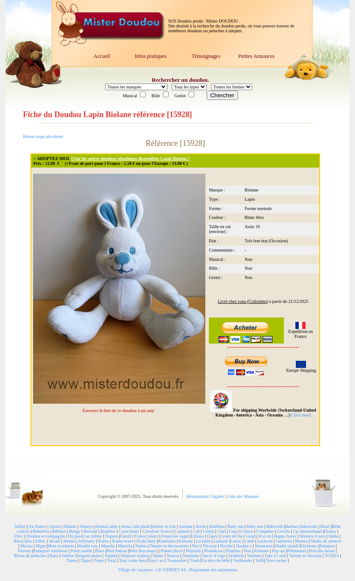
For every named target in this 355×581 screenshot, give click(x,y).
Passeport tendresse (50, 550)
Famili (125, 536)
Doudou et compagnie (45, 536)
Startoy (172, 555)
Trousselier (177, 560)
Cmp (233, 531)
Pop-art (278, 550)
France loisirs (146, 536)
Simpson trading (135, 555)
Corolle (283, 531)
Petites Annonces (256, 56)
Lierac (236, 541)
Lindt (249, 541)
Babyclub (274, 526)
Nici (196, 545)
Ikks (28, 541)
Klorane (186, 541)
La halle (203, 541)
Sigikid (111, 555)
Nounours (263, 545)
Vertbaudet (242, 560)
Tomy (99, 560)
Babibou (216, 526)
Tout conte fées (132, 560)
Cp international (307, 531)
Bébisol (59, 531)
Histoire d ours (312, 536)
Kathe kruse (122, 541)
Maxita (26, 545)
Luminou (284, 541)
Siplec (157, 555)
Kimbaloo (167, 541)
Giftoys (197, 536)
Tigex (85, 560)
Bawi (325, 526)
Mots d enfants (60, 545)
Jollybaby (86, 541)
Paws (100, 550)
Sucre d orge (214, 555)
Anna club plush (135, 526)
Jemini (69, 541)
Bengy (74, 531)
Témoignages (206, 56)
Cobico (247, 531)
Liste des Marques (243, 496)
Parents (24, 550)
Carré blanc (129, 531)
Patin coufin (81, 550)
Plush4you (213, 550)
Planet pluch (172, 550)
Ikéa (17, 541)
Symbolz (236, 555)
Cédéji (208, 531)
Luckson (264, 541)
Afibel (20, 526)
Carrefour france (156, 531)
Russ (53, 555)
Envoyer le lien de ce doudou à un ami (119, 410)
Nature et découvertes (170, 545)
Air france (37, 526)
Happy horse (285, 536)
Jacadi (54, 541)
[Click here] (300, 415)
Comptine (265, 531)
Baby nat (235, 526)
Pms (247, 550)
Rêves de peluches (30, 555)
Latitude (220, 541)
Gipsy (212, 536)
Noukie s (244, 545)
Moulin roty (87, 545)
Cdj (196, 531)
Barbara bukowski (301, 526)
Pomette (261, 550)
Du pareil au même (85, 536)
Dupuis (111, 536)
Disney (330, 531)
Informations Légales (205, 496)
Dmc (19, 536)
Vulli (259, 560)
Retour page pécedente (43, 136)
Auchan (185, 526)
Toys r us (156, 560)
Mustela (125, 545)
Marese (301, 541)
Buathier (107, 531)
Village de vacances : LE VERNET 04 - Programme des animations (178, 569)
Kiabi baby (146, 541)
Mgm (40, 545)
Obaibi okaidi (286, 545)
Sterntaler (191, 555)
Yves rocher (276, 560)
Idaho (334, 536)
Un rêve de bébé (215, 560)
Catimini (182, 531)
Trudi (195, 560)
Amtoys (86, 526)
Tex (335, 555)
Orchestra (308, 545)
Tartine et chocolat (305, 555)
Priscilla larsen (322, 550)
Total (111, 560)
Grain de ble (231, 536)
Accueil (102, 56)
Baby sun (254, 526)
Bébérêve (41, 531)
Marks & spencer (326, 541)
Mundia (108, 545)
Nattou (141, 545)
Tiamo (72, 560)
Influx (40, 541)
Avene (200, 526)
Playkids (193, 550)
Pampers (327, 545)
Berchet (90, 531)
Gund (250, 536)
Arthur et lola (164, 526)
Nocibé (226, 545)
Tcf (327, 555)
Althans (69, 526)
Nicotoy (210, 545)
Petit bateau (116, 550)
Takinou (254, 555)
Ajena (54, 526)
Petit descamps (142, 550)
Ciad (221, 531)
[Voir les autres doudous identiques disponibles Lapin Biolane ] (130, 158)
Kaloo (103, 541)
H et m (265, 536)
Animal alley (106, 526)
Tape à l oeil (275, 555)
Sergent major (88, 555)
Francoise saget (175, 536)
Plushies (233, 550)
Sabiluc (68, 555)
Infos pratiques (150, 56)
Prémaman (296, 550)
